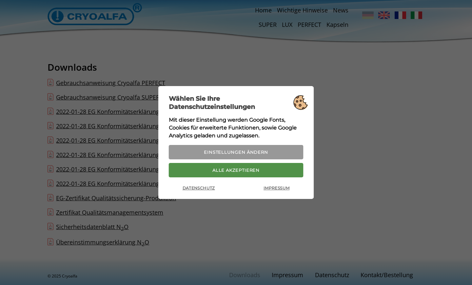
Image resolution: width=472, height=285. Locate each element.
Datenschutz (199, 190)
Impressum (276, 190)
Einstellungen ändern (236, 150)
